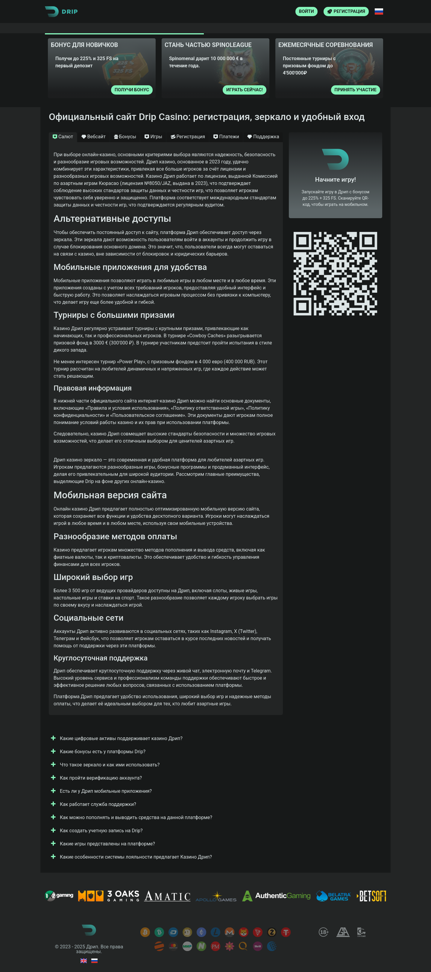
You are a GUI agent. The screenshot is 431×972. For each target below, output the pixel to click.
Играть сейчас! (244, 89)
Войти (306, 11)
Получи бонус (132, 89)
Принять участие (356, 89)
